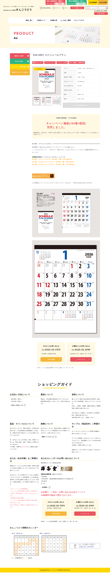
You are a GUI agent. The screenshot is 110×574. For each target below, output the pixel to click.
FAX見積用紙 (93, 2)
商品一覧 (29, 20)
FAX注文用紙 (103, 2)
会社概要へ (45, 488)
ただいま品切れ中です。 (81, 106)
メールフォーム (81, 360)
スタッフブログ (79, 20)
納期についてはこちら (48, 437)
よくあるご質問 (65, 20)
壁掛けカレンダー (38, 62)
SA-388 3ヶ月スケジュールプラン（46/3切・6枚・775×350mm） (55, 165)
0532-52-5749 (100, 11)
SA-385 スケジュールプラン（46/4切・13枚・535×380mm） (53, 160)
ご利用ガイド (40, 20)
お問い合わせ (101, 13)
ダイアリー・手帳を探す (19, 66)
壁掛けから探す (19, 56)
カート (65, 8)
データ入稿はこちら (77, 8)
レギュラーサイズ (50, 62)
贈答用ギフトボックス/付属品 (20, 72)
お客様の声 (53, 20)
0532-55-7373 (51, 350)
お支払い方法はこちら (17, 406)
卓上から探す (19, 61)
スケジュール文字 (62, 62)
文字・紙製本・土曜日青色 (76, 62)
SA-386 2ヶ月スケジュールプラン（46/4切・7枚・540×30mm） (54, 162)
